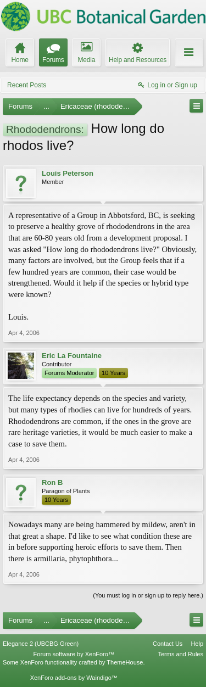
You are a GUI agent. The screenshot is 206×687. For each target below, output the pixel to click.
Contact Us (167, 643)
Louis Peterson (67, 173)
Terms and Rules (180, 654)
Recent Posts (26, 85)
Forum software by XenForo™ (74, 654)
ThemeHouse (125, 662)
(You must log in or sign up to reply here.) (148, 595)
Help (197, 643)
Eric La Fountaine (72, 355)
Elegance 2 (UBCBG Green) (41, 643)
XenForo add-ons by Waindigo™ (74, 677)
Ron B (52, 482)
